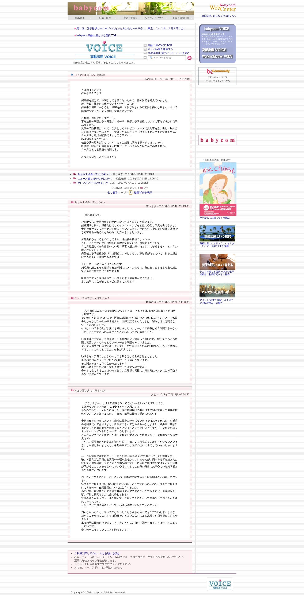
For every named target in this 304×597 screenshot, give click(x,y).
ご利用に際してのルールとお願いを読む (97, 553)
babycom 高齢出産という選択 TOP (96, 35)
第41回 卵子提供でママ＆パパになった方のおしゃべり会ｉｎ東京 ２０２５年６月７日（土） (131, 28)
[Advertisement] (217, 114)
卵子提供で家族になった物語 (219, 216)
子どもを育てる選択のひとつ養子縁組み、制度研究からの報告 (217, 272)
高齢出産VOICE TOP (160, 45)
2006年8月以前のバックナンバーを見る (168, 53)
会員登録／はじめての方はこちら (219, 15)
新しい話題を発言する (160, 49)
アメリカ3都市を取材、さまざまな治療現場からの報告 (217, 300)
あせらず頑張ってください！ (93, 174)
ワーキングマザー (155, 18)
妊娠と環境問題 (181, 18)
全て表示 (112, 192)
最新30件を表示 (143, 192)
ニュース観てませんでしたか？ (95, 178)
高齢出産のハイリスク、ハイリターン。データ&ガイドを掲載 (217, 243)
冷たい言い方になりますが (92, 182)
